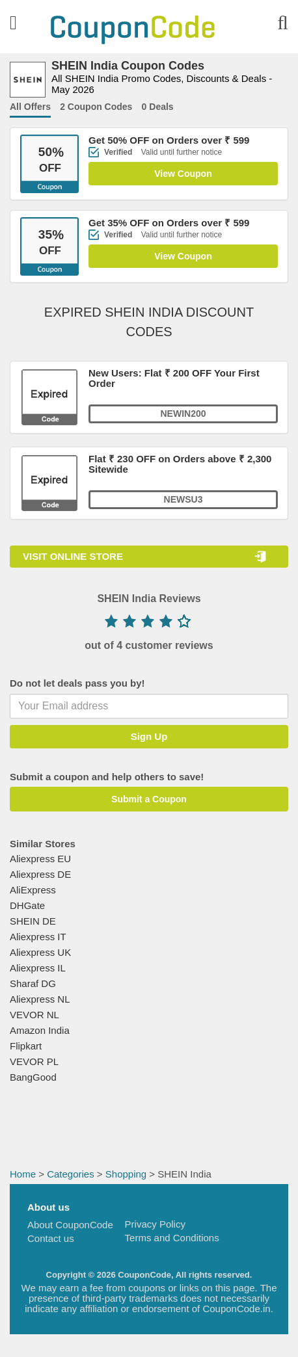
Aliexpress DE (40, 874)
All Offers (30, 106)
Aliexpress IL (38, 967)
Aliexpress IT (38, 936)
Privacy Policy (155, 1224)
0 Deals (158, 106)
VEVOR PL (34, 1061)
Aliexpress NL (40, 999)
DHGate (27, 905)
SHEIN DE (33, 921)
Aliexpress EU (40, 858)
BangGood (33, 1077)
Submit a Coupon (149, 799)
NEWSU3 (183, 499)
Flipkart (26, 1045)
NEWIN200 (183, 413)
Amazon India (40, 1030)
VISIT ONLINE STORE (73, 556)
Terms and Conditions (172, 1237)
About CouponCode (70, 1224)
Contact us (50, 1238)
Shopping (125, 1173)
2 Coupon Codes (96, 106)
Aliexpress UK (40, 952)
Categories (70, 1173)
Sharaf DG (33, 983)
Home (23, 1173)
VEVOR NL (34, 1014)
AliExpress (33, 889)
